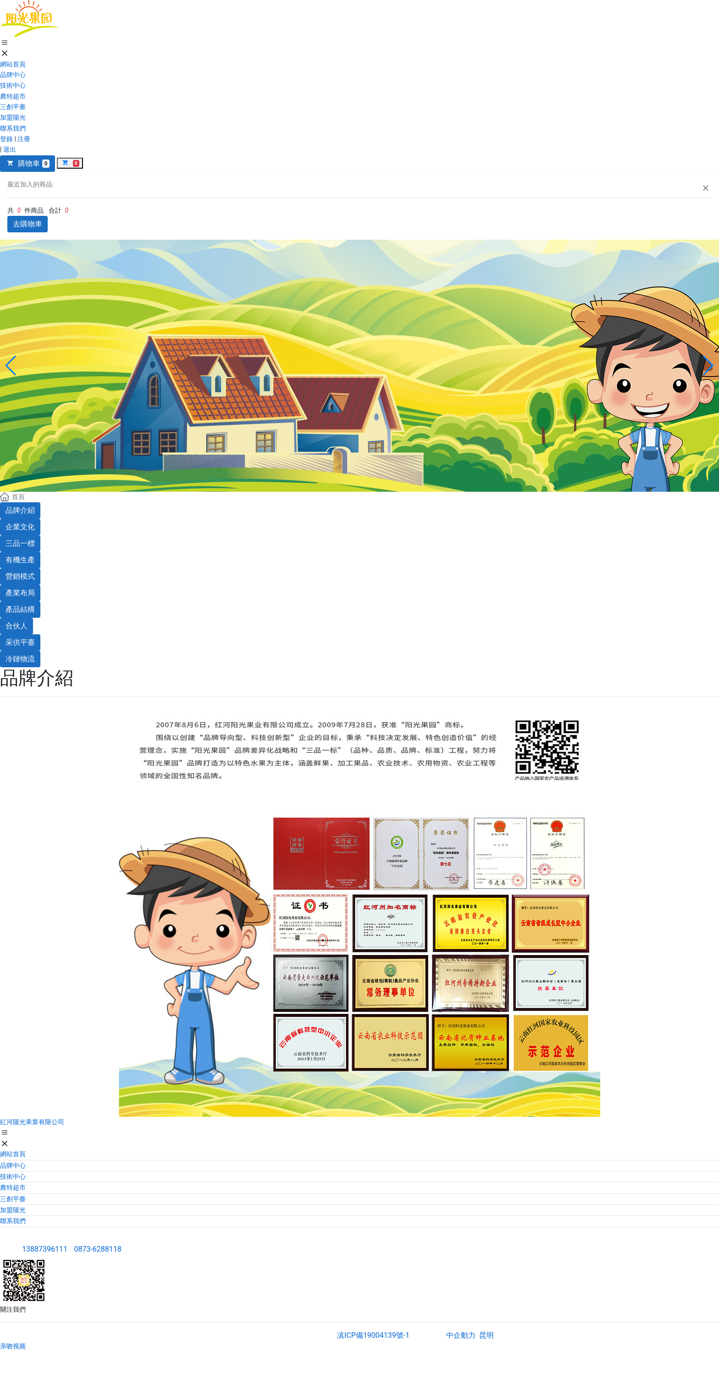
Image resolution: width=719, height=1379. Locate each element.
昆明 (486, 1335)
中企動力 (461, 1335)
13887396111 (44, 1249)
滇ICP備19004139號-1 (373, 1335)
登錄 (6, 139)
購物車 (28, 163)
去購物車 (27, 224)
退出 (9, 149)
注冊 (23, 139)
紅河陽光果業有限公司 (32, 1122)
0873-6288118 (97, 1249)
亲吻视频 (13, 1346)
